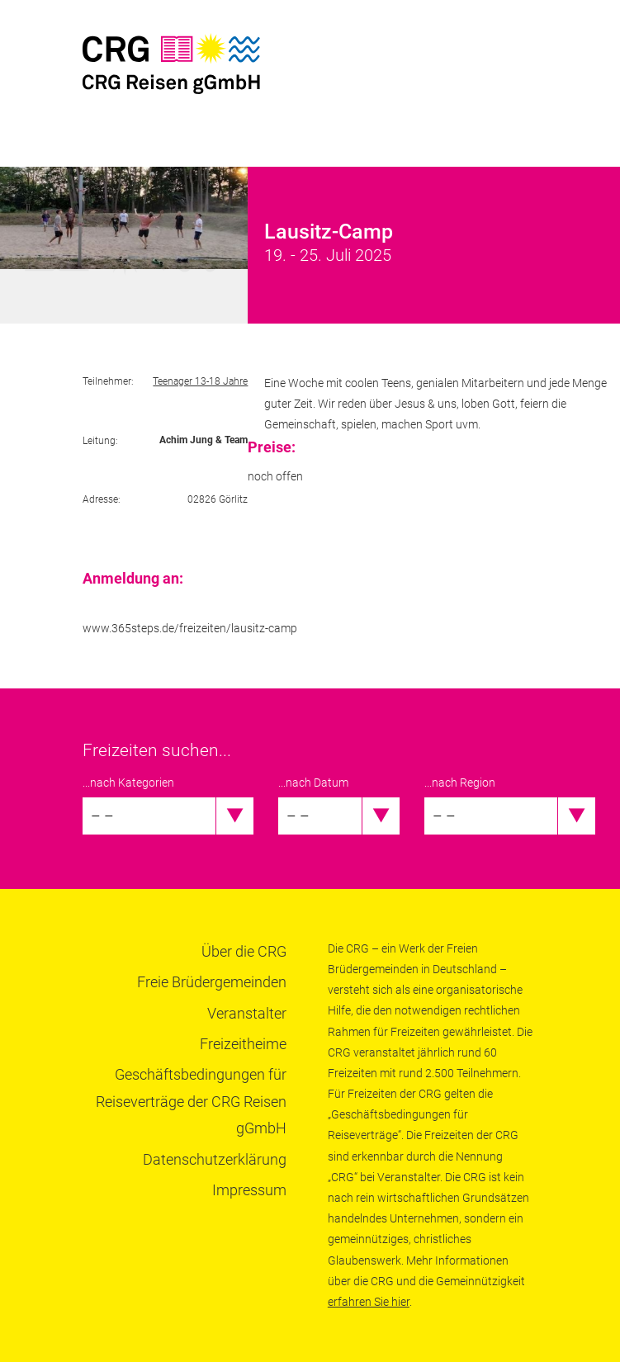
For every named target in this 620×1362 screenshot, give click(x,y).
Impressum (249, 1190)
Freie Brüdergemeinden (211, 982)
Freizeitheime (243, 1043)
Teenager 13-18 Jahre (200, 381)
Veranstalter (246, 1013)
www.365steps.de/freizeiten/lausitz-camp (190, 628)
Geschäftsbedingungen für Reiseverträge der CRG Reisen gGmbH (191, 1101)
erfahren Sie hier (368, 1301)
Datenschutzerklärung (214, 1159)
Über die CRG (243, 951)
